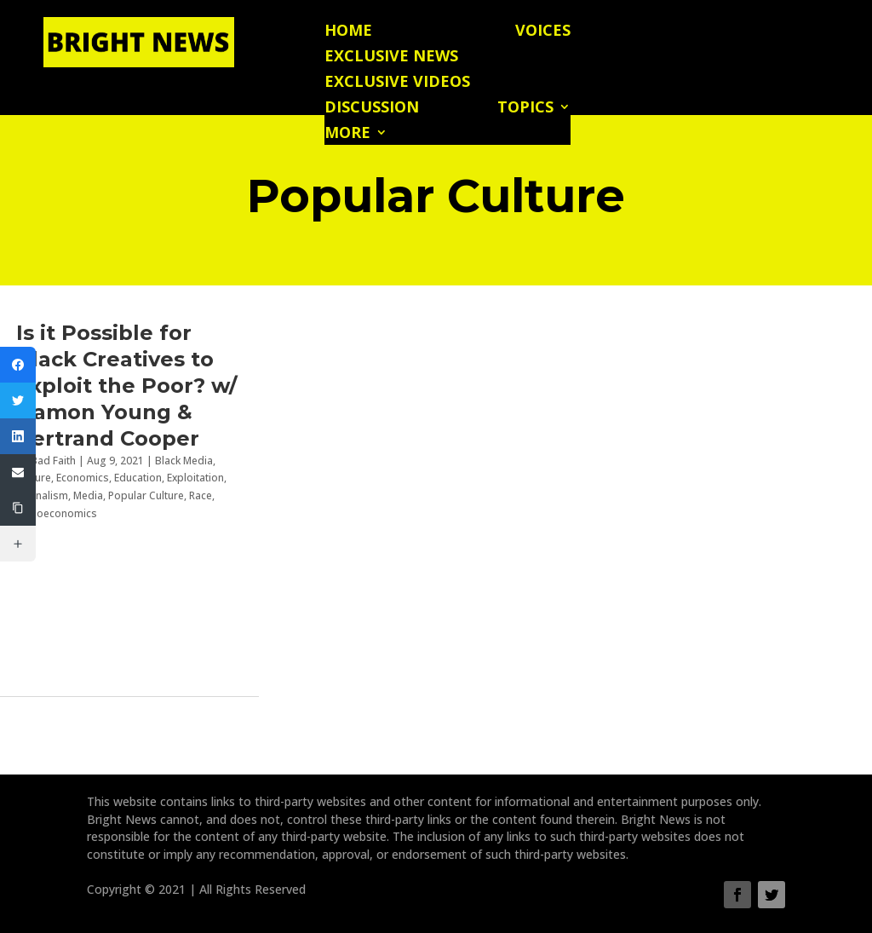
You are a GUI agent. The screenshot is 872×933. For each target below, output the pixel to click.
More (347, 134)
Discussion (371, 109)
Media (88, 495)
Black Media (184, 460)
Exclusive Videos (397, 83)
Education (138, 477)
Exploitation (195, 477)
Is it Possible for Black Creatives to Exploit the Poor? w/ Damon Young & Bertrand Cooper (126, 386)
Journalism (42, 495)
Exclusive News (391, 57)
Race (200, 495)
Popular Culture (146, 495)
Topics (525, 109)
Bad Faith (53, 460)
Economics (82, 477)
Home (348, 32)
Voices (543, 32)
